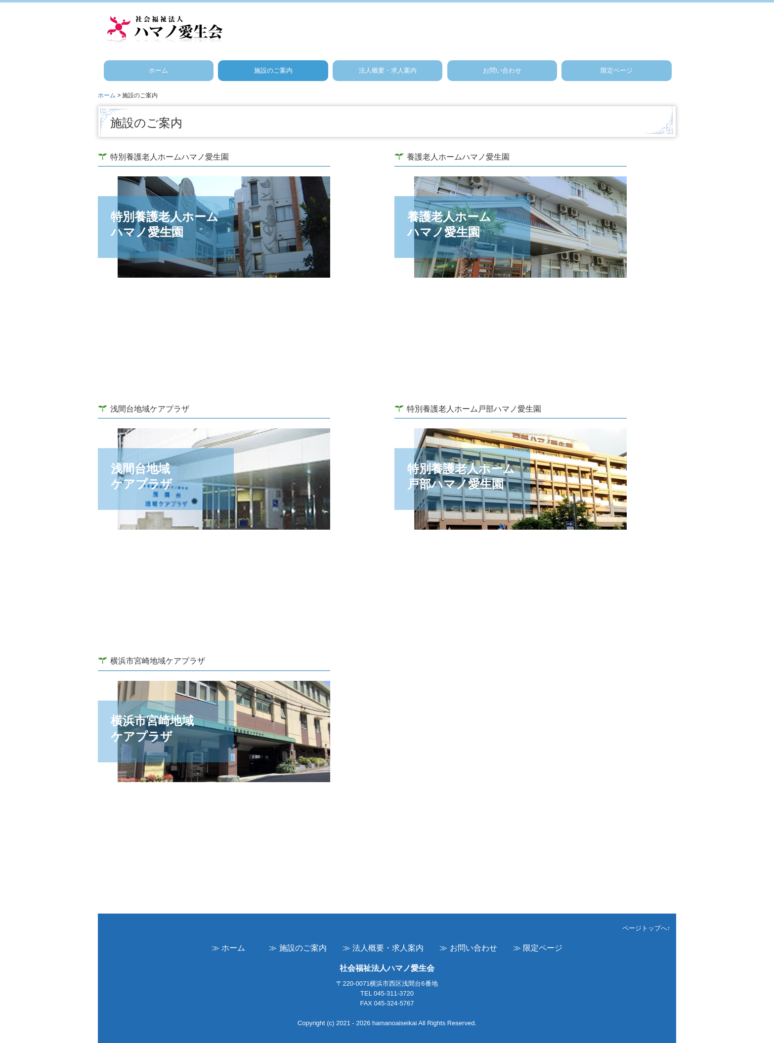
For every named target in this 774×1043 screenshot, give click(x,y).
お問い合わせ (502, 70)
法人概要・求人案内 (388, 70)
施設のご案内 (273, 70)
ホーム (158, 70)
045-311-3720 (394, 993)
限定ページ (617, 70)
